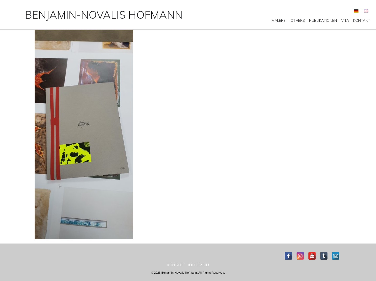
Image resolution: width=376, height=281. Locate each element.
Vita (345, 20)
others (298, 20)
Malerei (279, 20)
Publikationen (323, 20)
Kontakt (361, 20)
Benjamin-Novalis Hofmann (103, 14)
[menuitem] (356, 10)
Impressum (198, 265)
